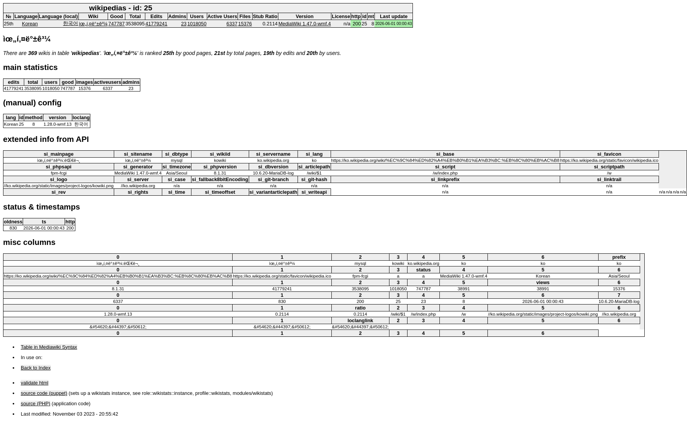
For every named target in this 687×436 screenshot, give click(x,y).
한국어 (70, 23)
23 (183, 24)
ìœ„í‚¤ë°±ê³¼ (93, 24)
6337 (231, 24)
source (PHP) (35, 403)
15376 (245, 24)
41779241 (156, 24)
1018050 (196, 24)
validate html (34, 383)
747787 (116, 24)
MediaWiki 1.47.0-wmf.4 (304, 24)
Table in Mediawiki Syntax (49, 347)
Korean (30, 24)
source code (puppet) (44, 393)
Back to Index (36, 368)
